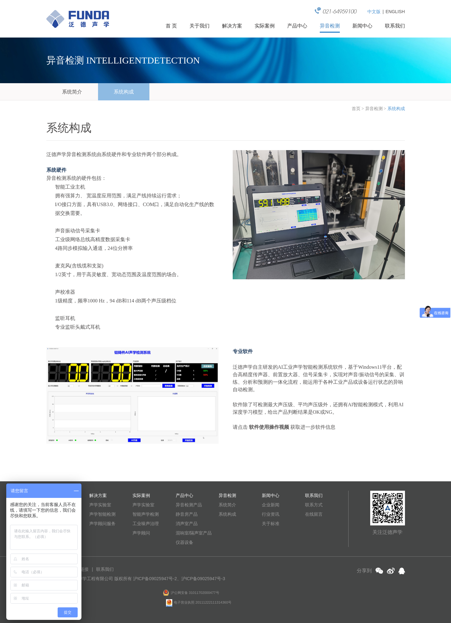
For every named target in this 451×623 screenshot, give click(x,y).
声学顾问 (141, 532)
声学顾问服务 (102, 523)
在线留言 (314, 514)
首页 (356, 108)
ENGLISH (395, 11)
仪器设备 (184, 542)
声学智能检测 (102, 514)
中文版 (374, 11)
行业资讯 (270, 514)
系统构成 (124, 91)
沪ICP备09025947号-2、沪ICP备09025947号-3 (179, 578)
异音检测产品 (189, 504)
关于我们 (199, 25)
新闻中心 (362, 25)
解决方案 (232, 25)
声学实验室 (100, 504)
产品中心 (297, 25)
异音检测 (330, 25)
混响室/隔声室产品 (194, 532)
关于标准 (270, 523)
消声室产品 (187, 523)
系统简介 (72, 91)
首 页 (171, 25)
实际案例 (265, 25)
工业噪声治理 (145, 523)
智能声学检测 (145, 514)
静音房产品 (187, 514)
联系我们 (395, 25)
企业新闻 (270, 504)
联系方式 (314, 504)
